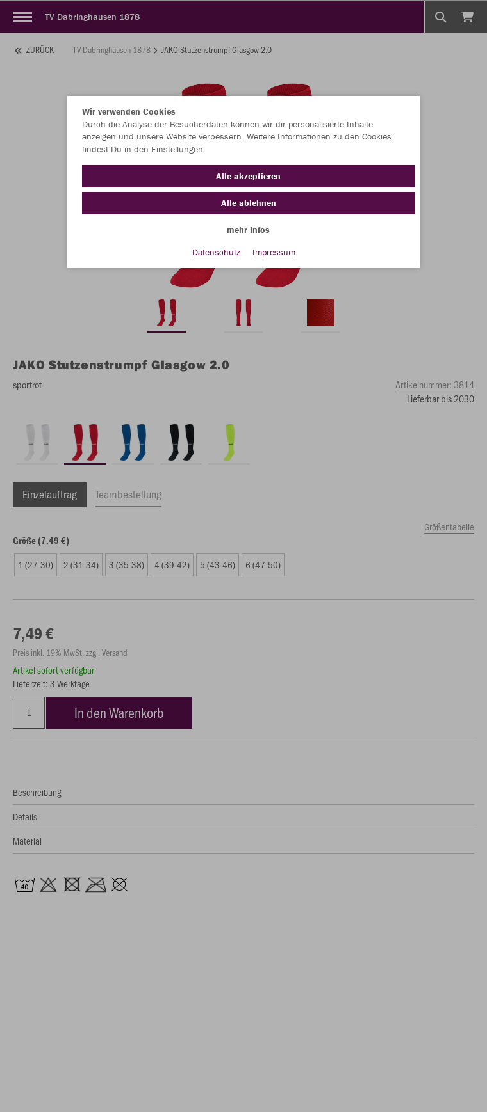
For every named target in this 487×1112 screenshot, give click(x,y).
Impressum (273, 252)
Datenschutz (216, 252)
